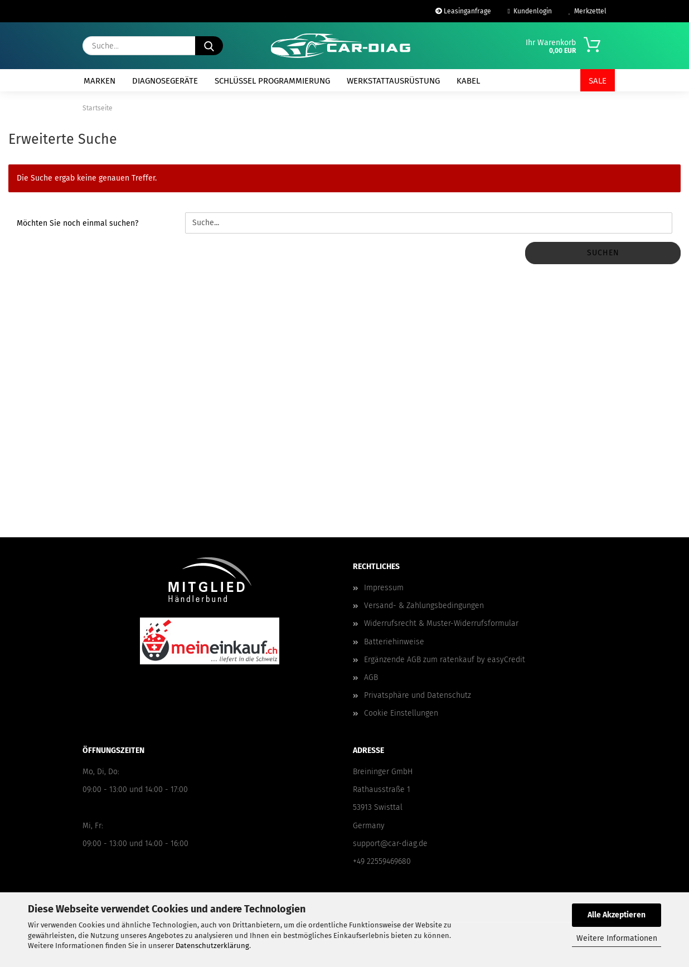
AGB (371, 677)
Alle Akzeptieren (617, 915)
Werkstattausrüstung (393, 81)
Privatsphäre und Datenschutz (417, 695)
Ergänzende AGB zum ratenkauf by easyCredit (444, 659)
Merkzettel (587, 11)
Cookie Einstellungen (401, 713)
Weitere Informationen (616, 938)
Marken (99, 81)
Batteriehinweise (394, 642)
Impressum (384, 587)
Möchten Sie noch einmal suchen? (77, 223)
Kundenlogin (530, 11)
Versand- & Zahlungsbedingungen (424, 605)
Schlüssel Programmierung (272, 81)
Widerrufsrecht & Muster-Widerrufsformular (441, 623)
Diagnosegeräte (165, 81)
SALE (597, 81)
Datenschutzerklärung (212, 945)
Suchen (603, 252)
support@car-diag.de (390, 843)
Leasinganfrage (463, 11)
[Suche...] (209, 45)
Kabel (468, 81)
